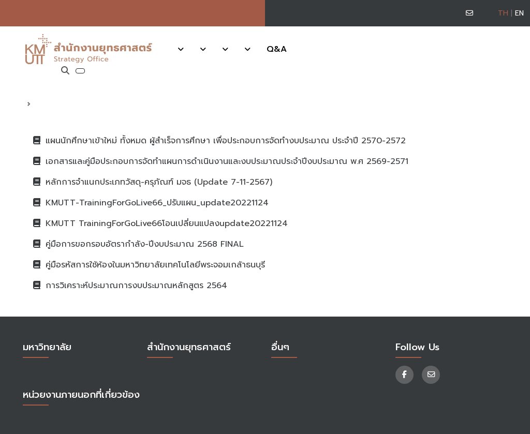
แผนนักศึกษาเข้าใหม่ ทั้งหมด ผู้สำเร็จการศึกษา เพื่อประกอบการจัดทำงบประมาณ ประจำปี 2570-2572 (219, 140)
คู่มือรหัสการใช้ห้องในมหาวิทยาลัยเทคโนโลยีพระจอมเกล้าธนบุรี (149, 265)
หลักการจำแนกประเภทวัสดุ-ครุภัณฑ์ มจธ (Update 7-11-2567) (152, 182)
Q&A (277, 49)
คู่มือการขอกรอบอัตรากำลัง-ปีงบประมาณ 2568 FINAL (138, 244)
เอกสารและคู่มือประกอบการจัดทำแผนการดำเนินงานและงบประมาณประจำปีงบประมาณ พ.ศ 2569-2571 (220, 161)
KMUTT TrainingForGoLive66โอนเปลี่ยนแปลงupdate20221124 (160, 223)
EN (519, 13)
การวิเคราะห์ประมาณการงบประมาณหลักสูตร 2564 (130, 285)
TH (503, 13)
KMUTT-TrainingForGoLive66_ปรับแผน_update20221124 (151, 203)
